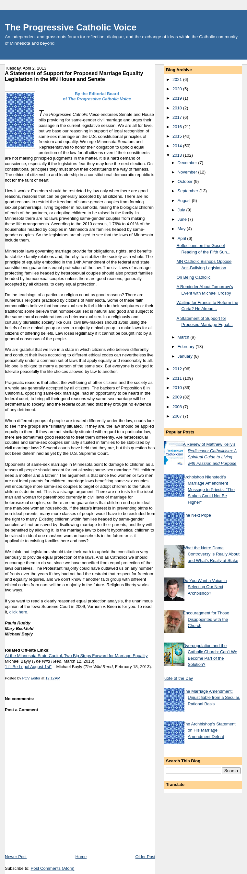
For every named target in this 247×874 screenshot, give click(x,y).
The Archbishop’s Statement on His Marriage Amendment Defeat (209, 730)
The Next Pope (197, 515)
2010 (177, 387)
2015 (177, 136)
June (183, 219)
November (188, 172)
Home (81, 856)
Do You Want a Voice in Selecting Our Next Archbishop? (205, 587)
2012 (177, 368)
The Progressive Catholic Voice (70, 27)
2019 (177, 98)
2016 (177, 126)
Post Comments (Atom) (53, 868)
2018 (177, 108)
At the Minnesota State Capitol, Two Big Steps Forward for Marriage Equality (76, 655)
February (187, 346)
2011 (177, 378)
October (186, 181)
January (186, 356)
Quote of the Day (177, 678)
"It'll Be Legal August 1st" (28, 666)
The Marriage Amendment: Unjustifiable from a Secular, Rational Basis (211, 697)
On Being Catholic (193, 277)
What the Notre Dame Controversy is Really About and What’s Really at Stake (211, 554)
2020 (177, 88)
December (188, 162)
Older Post (145, 856)
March (184, 337)
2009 (177, 397)
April (182, 238)
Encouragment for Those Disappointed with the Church (206, 619)
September (188, 190)
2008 (177, 406)
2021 (177, 79)
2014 (177, 145)
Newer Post (16, 856)
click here (18, 612)
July (182, 209)
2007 (177, 416)
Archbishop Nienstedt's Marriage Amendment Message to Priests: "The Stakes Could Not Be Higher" (209, 490)
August (185, 200)
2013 (177, 155)
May (182, 228)
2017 (177, 117)
